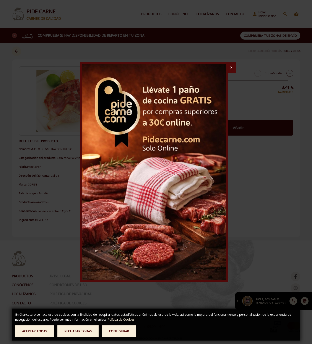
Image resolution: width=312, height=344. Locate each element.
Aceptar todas (34, 331)
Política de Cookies (121, 319)
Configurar (119, 331)
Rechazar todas (78, 331)
